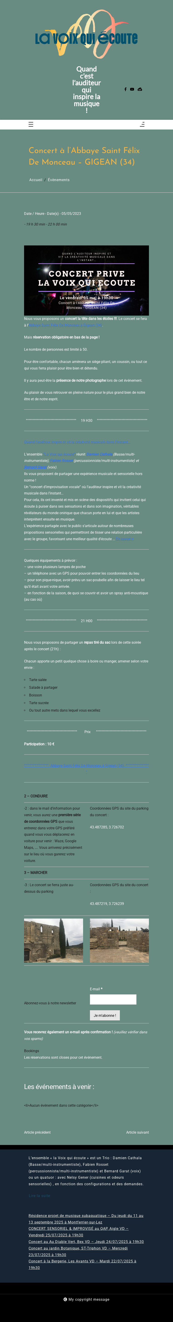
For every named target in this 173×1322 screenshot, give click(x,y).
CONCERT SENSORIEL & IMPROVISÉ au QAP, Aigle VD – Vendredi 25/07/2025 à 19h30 (79, 1231)
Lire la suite (39, 1196)
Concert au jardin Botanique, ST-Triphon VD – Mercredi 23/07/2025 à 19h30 (78, 1251)
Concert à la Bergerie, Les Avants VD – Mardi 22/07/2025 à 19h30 (82, 1264)
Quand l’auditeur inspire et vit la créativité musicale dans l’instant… (77, 442)
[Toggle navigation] (31, 125)
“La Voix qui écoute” (59, 454)
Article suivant (137, 1132)
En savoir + (125, 539)
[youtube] (132, 89)
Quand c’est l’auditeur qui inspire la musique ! (86, 89)
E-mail (96, 989)
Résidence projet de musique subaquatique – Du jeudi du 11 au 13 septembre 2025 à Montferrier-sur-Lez (86, 1219)
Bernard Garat (35, 467)
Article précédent (37, 1132)
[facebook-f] (125, 89)
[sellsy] (140, 89)
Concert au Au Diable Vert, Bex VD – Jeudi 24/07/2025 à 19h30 (86, 1242)
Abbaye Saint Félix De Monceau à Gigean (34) (65, 325)
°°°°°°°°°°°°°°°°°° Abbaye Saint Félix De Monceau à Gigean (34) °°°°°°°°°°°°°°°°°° (86, 768)
